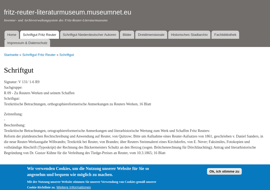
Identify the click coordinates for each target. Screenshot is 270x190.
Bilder (127, 35)
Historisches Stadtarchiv (189, 35)
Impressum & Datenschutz (27, 43)
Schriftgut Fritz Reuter (39, 35)
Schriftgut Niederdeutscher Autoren (89, 35)
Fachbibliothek (225, 35)
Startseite (11, 55)
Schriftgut (66, 55)
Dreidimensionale (151, 35)
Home (11, 35)
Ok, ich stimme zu (224, 173)
